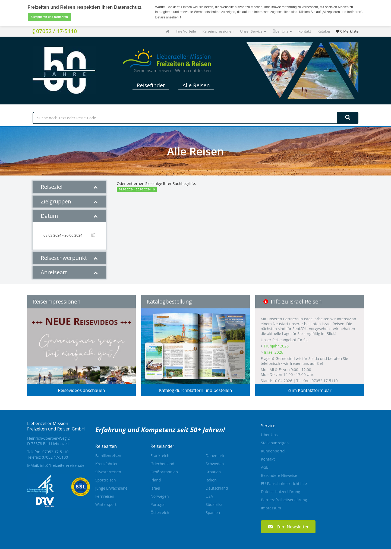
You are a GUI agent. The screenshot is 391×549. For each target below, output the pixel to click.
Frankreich (159, 455)
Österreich (159, 512)
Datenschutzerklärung (280, 491)
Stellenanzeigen (275, 442)
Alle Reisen (196, 85)
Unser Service (253, 31)
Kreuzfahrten (107, 463)
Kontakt (304, 31)
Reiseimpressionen (218, 31)
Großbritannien (164, 471)
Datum (69, 215)
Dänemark (215, 455)
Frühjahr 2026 (276, 346)
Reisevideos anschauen (81, 390)
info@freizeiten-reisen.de (62, 465)
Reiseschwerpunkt (69, 257)
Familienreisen (108, 455)
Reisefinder (151, 85)
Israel (155, 488)
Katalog (324, 31)
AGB (265, 467)
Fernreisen (104, 496)
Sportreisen (105, 480)
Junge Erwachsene (111, 488)
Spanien (213, 512)
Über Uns (282, 31)
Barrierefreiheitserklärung (284, 499)
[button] (288, 526)
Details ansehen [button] (168, 17)
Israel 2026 (273, 352)
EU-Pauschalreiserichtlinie (284, 483)
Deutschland (217, 488)
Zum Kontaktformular (310, 390)
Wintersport (105, 504)
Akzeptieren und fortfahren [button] (49, 16)
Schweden (215, 463)
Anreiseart (69, 272)
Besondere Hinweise (279, 475)
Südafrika (214, 504)
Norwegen (159, 496)
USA (209, 496)
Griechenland (162, 463)
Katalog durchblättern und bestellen (195, 390)
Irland (155, 480)
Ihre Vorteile (186, 31)
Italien (211, 480)
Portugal (157, 504)
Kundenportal (273, 451)
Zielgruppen (69, 201)
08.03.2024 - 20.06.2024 (135, 189)
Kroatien (213, 471)
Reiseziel (69, 186)
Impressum (271, 507)
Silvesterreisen (108, 471)
